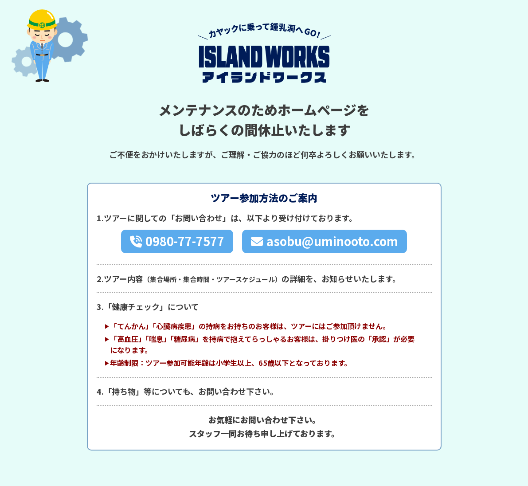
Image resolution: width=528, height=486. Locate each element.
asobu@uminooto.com (332, 241)
